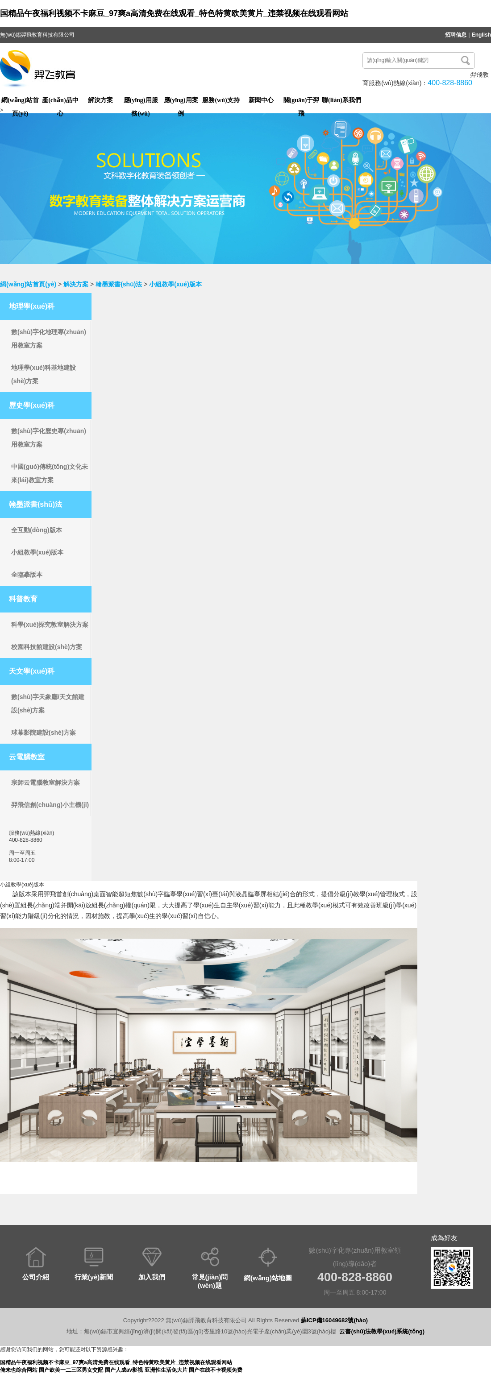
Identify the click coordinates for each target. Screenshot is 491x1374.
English (481, 35)
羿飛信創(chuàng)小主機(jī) (50, 804)
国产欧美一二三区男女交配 (71, 1370)
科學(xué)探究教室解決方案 (49, 624)
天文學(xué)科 (31, 671)
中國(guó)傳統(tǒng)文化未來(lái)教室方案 (49, 473)
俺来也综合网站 (18, 1370)
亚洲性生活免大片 (166, 1370)
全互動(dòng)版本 (36, 530)
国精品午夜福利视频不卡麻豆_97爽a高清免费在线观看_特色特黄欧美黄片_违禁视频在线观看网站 (174, 13)
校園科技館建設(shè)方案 (46, 646)
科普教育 (23, 599)
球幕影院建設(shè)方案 (43, 732)
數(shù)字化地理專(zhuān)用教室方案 (48, 338)
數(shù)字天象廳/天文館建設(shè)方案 (47, 703)
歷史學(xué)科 (31, 405)
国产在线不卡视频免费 (215, 1370)
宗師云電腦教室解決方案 (45, 782)
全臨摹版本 (26, 574)
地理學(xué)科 (31, 306)
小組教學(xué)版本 (175, 284)
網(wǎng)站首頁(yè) (28, 284)
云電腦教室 (27, 757)
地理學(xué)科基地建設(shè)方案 (43, 374)
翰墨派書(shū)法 (119, 284)
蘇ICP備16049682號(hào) (334, 1320)
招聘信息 (455, 35)
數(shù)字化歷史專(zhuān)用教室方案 (48, 437)
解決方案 (75, 284)
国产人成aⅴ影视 (124, 1370)
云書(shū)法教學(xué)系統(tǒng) (381, 1331)
